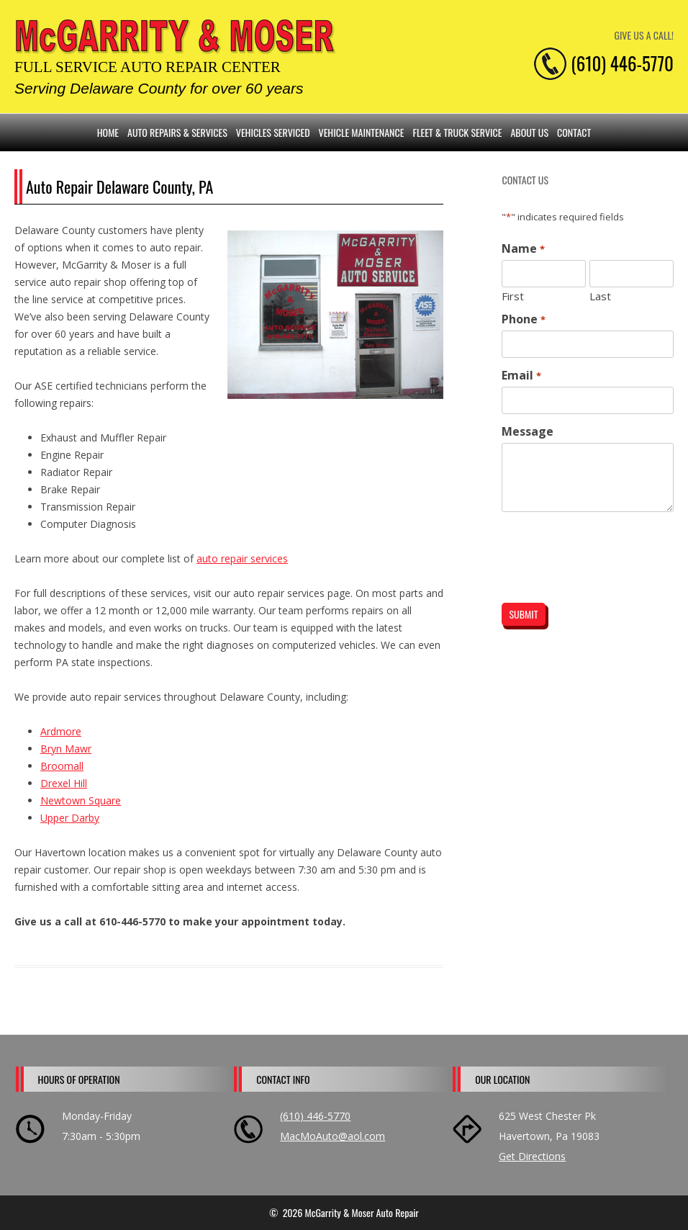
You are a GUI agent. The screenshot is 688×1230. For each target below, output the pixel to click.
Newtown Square (80, 800)
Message (527, 431)
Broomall (61, 766)
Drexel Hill (63, 783)
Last (600, 295)
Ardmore (60, 731)
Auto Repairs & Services (177, 132)
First (513, 295)
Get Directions (532, 1156)
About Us (529, 132)
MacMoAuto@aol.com (332, 1136)
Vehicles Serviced (273, 132)
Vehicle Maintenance (361, 132)
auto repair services (242, 558)
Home (108, 132)
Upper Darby (69, 818)
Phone (523, 319)
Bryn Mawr (65, 748)
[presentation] (589, 546)
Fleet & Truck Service (457, 132)
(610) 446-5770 (315, 1116)
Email (521, 375)
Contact (574, 132)
